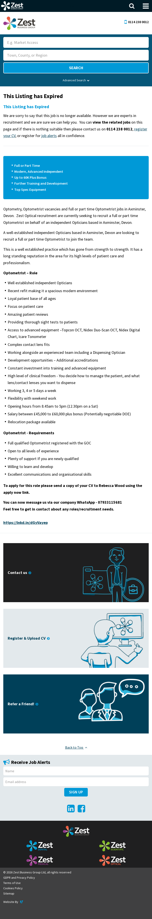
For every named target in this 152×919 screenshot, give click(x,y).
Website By (13, 902)
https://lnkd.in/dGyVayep (25, 522)
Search (76, 67)
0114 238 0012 (137, 22)
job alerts (49, 135)
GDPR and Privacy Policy (19, 878)
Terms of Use (12, 883)
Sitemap (8, 893)
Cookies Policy (13, 888)
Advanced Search (76, 80)
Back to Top (76, 747)
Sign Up (76, 792)
